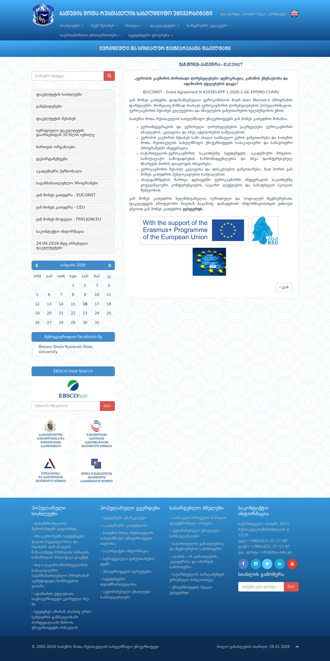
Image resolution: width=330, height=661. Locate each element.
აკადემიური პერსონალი (59, 171)
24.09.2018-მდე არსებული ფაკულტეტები (62, 246)
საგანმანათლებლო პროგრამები (67, 183)
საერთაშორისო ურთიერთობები (90, 35)
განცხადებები (49, 106)
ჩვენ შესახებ (104, 26)
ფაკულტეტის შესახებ (56, 119)
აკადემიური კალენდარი (125, 526)
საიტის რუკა (254, 14)
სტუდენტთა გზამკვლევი (124, 518)
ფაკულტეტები (164, 26)
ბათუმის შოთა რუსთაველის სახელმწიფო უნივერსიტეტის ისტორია (126, 538)
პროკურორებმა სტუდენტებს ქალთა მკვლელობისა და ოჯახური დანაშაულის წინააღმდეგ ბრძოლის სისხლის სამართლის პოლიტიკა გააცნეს (60, 547)
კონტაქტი (277, 14)
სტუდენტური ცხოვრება (150, 35)
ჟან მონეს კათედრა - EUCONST (66, 195)
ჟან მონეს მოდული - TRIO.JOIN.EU (68, 219)
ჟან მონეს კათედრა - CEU (60, 207)
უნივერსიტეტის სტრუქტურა (127, 572)
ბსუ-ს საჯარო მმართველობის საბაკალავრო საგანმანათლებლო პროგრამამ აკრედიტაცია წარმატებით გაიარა (60, 575)
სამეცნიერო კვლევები (209, 26)
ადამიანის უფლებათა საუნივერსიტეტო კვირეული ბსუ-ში (61, 599)
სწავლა (133, 26)
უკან (284, 287)
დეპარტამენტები (51, 159)
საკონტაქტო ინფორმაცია (60, 232)
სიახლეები (71, 26)
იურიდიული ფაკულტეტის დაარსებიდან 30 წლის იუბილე (65, 133)
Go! (107, 406)
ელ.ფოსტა (230, 14)
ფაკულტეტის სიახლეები (59, 94)
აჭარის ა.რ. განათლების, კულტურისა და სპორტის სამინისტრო (193, 562)
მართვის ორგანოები (55, 147)
